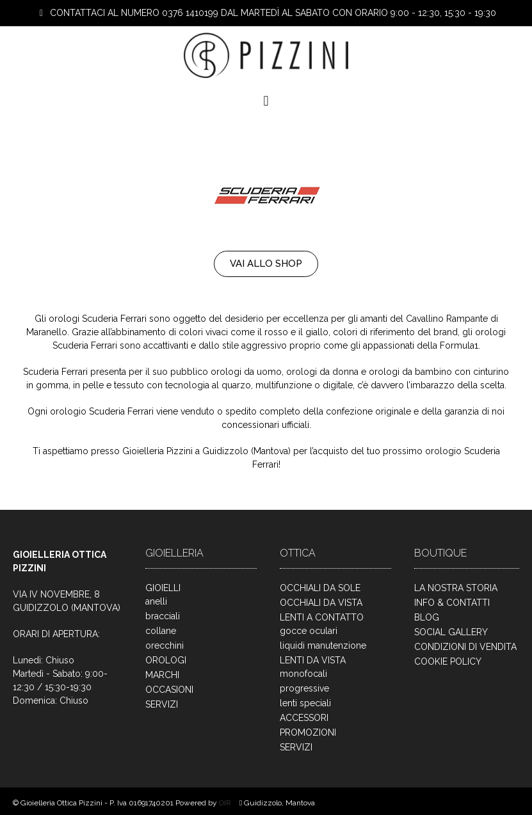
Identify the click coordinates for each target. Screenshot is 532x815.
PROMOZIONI (308, 732)
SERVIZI (161, 704)
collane (160, 631)
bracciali (162, 616)
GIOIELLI (163, 588)
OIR (226, 802)
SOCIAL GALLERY (451, 632)
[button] (266, 101)
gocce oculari (308, 631)
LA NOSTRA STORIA (455, 588)
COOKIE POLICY (447, 661)
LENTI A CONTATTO (322, 617)
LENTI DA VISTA (313, 660)
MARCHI (162, 675)
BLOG (426, 617)
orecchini (164, 645)
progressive (304, 688)
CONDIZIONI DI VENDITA (465, 647)
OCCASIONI (169, 689)
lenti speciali (305, 703)
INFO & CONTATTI (452, 602)
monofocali (303, 674)
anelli (156, 601)
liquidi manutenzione (323, 645)
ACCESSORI (304, 718)
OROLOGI (165, 660)
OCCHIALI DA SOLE (320, 588)
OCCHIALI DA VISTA (321, 602)
